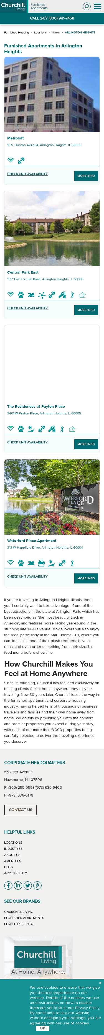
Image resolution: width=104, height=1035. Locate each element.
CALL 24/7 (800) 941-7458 (52, 18)
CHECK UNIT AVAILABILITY (27, 174)
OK (42, 1028)
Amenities (12, 861)
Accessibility (15, 873)
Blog (8, 867)
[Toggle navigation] (97, 7)
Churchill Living (18, 911)
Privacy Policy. (87, 1007)
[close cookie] (100, 983)
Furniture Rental (19, 924)
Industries (13, 848)
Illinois (56, 32)
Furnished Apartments (24, 918)
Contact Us (20, 809)
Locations (40, 32)
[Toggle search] (87, 6)
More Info (86, 176)
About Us (12, 855)
